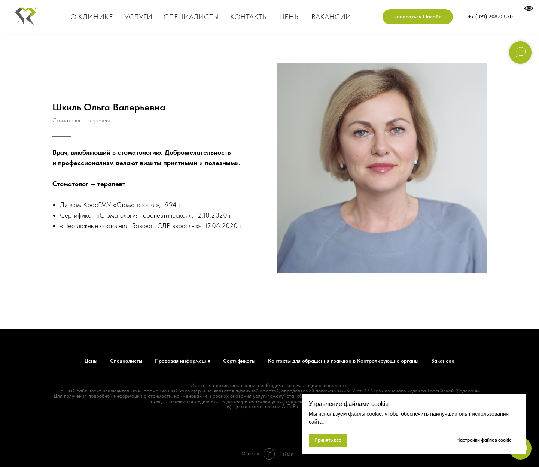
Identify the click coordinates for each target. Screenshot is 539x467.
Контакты (249, 16)
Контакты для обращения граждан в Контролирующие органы (343, 361)
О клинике (91, 16)
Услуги (138, 16)
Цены (289, 16)
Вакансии (331, 16)
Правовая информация (182, 361)
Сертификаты (239, 361)
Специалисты (191, 16)
